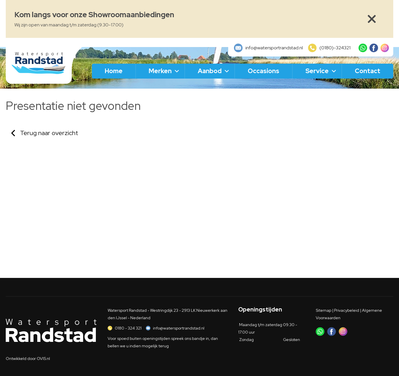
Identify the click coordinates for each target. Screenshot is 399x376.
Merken (160, 71)
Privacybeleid (346, 310)
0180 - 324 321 (128, 328)
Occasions (263, 71)
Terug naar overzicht (49, 133)
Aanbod (210, 71)
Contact (367, 71)
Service (317, 71)
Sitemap (323, 310)
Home (114, 71)
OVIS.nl (43, 358)
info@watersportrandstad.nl (178, 328)
